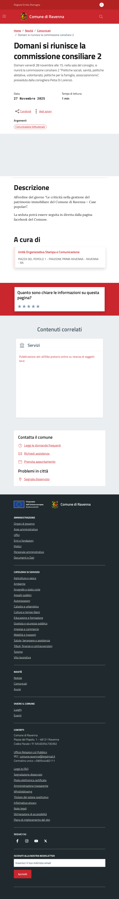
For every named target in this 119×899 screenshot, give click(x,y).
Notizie (18, 678)
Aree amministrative (26, 529)
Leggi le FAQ (21, 769)
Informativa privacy (25, 803)
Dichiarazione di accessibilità (30, 814)
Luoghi (18, 710)
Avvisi (17, 689)
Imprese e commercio (26, 629)
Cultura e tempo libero (27, 612)
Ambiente (19, 584)
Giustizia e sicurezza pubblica (30, 623)
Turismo (18, 652)
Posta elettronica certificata (30, 780)
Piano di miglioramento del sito (32, 820)
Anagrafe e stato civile (27, 589)
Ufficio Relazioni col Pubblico (30, 752)
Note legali (20, 808)
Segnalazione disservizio (28, 774)
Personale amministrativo (29, 552)
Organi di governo (24, 523)
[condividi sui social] (23, 111)
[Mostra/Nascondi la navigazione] (4, 16)
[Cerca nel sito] (101, 16)
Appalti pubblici (23, 595)
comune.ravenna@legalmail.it (37, 756)
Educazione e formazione (28, 618)
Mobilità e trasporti (25, 635)
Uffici (17, 535)
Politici (17, 546)
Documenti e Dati (24, 557)
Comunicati (20, 683)
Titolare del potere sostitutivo (31, 797)
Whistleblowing (23, 791)
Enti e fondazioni (24, 540)
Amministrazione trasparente (31, 786)
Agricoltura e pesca (25, 578)
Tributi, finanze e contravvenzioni (33, 646)
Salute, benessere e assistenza (32, 640)
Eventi (17, 715)
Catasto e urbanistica (26, 606)
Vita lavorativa (22, 657)
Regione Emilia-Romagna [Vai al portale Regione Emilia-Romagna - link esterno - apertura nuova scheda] (27, 5)
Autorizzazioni (22, 601)
